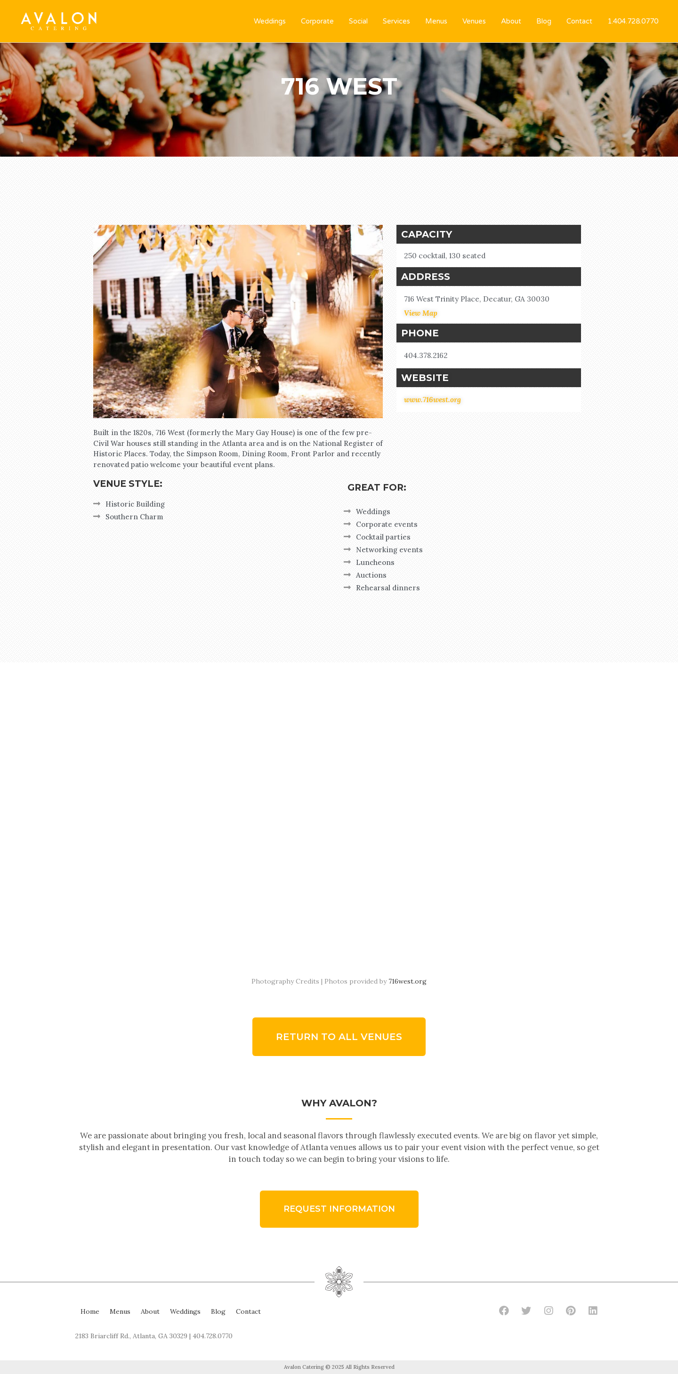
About (511, 21)
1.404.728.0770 (632, 21)
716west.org (407, 981)
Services (396, 21)
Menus (436, 21)
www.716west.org (432, 399)
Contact (579, 21)
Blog (543, 21)
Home (90, 1311)
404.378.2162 (426, 355)
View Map (420, 313)
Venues (474, 21)
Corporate (317, 21)
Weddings (270, 21)
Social (358, 21)
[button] (339, 1036)
